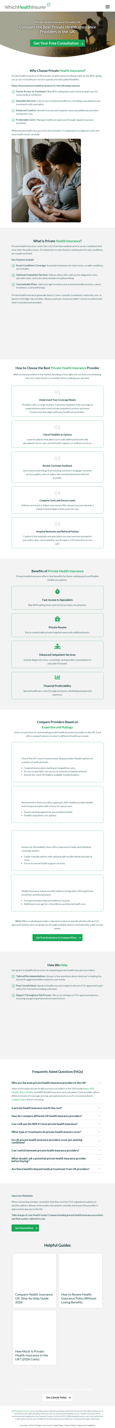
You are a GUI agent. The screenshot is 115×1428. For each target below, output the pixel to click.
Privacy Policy (70, 1425)
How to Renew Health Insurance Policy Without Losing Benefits (78, 1298)
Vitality (29, 1092)
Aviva (22, 1092)
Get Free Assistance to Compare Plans (56, 937)
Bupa (86, 1088)
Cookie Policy (57, 1425)
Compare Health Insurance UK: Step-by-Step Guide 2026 (34, 1298)
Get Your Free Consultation (56, 43)
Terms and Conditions (86, 1425)
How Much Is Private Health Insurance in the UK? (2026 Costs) (31, 1355)
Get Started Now (24, 1228)
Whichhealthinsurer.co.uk (22, 1411)
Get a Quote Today (56, 1397)
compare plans (19, 1099)
